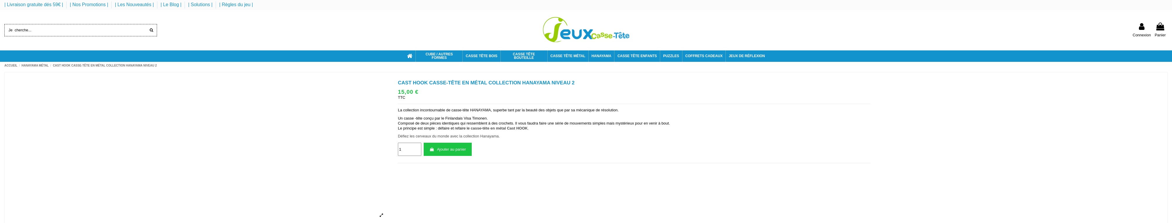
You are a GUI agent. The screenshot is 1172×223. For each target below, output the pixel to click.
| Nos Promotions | (89, 4)
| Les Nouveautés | (135, 4)
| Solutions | (201, 4)
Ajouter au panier (447, 149)
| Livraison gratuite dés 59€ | (34, 4)
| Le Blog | (172, 4)
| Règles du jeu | (236, 4)
